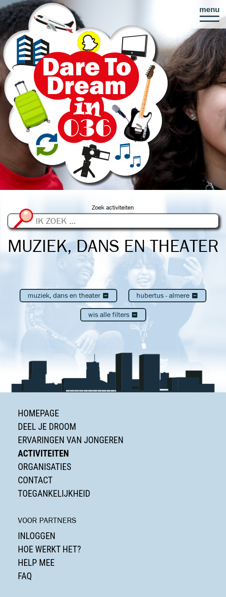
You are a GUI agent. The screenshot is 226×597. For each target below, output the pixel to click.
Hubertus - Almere (167, 295)
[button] (209, 14)
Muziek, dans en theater (68, 295)
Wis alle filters (113, 314)
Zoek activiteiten (113, 207)
